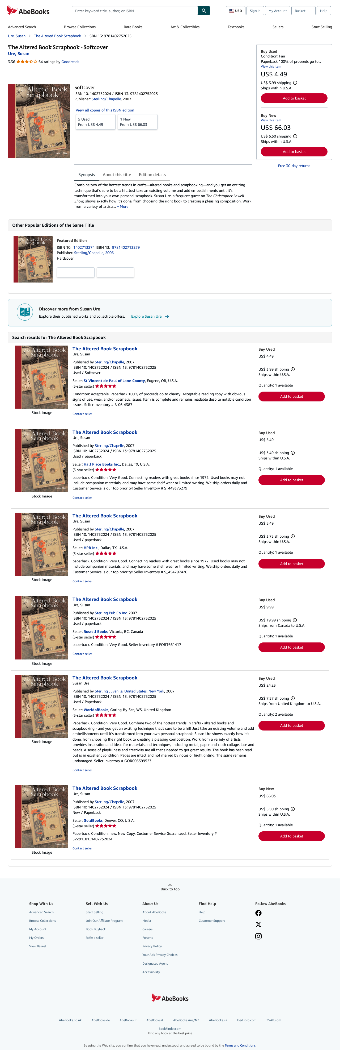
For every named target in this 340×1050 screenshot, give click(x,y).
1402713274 (84, 248)
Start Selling (322, 26)
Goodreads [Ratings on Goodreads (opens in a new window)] (70, 61)
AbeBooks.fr (128, 1021)
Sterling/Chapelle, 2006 (94, 253)
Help (324, 11)
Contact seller (82, 414)
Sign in (255, 11)
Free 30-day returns (294, 165)
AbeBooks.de (100, 1021)
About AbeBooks (154, 913)
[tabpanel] (163, 195)
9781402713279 (126, 248)
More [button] (124, 207)
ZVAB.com (273, 1021)
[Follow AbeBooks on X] (258, 925)
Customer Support (212, 921)
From (95, 122)
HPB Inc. (91, 548)
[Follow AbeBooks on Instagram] (258, 937)
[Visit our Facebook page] (258, 914)
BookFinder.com (170, 1031)
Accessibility (151, 972)
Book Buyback (96, 930)
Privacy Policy (152, 947)
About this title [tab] (117, 174)
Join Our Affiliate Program (104, 921)
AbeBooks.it (154, 1021)
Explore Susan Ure (150, 316)
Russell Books (96, 632)
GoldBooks (93, 821)
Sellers (278, 26)
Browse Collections (80, 26)
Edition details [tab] (152, 174)
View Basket (37, 947)
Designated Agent (155, 964)
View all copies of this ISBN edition (105, 110)
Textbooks (236, 26)
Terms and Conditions (240, 1046)
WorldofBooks (96, 710)
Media (146, 921)
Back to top (170, 889)
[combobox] (135, 10)
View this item (271, 66)
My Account (278, 11)
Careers (147, 930)
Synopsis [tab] (86, 174)
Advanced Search (22, 26)
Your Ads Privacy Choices (159, 955)
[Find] (204, 10)
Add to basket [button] (294, 98)
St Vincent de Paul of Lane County (114, 381)
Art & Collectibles (185, 26)
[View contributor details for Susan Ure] (18, 53)
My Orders (36, 938)
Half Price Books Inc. (102, 464)
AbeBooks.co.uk (70, 1021)
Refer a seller (94, 938)
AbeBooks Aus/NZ (186, 1021)
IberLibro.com (247, 1021)
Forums (147, 938)
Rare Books (133, 26)
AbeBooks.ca (218, 1021)
